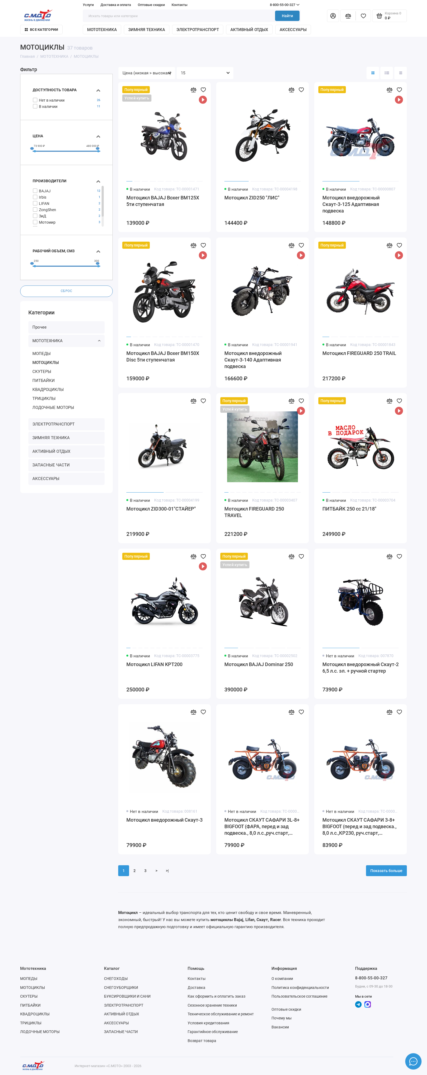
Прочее (39, 327)
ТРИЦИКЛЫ (44, 398)
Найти (287, 16)
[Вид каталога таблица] (400, 73)
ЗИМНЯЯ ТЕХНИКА (146, 29)
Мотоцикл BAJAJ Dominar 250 (258, 664)
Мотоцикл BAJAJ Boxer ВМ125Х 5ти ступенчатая (162, 201)
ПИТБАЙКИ (43, 380)
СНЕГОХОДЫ (116, 978)
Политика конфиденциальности (300, 987)
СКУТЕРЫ (41, 371)
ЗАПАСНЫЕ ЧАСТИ (51, 465)
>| (167, 870)
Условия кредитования (208, 1023)
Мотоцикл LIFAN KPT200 (154, 664)
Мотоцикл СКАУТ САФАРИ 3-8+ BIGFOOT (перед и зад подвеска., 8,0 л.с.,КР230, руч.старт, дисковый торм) (359, 826)
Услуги (88, 5)
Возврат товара (202, 1040)
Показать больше (386, 870)
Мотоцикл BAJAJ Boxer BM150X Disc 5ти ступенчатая (162, 356)
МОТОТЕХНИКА (102, 29)
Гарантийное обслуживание (213, 1032)
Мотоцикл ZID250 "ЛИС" (251, 198)
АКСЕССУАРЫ (293, 29)
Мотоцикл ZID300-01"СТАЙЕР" (161, 509)
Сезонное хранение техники (212, 1005)
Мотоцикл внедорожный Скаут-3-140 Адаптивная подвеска (253, 359)
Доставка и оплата (115, 5)
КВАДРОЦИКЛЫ (48, 389)
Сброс (66, 291)
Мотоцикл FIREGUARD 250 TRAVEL (254, 512)
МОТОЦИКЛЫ (45, 362)
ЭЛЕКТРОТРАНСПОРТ (197, 29)
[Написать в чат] (413, 1061)
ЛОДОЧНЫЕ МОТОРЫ (53, 407)
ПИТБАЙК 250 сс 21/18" (349, 509)
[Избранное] (363, 16)
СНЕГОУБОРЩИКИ (121, 987)
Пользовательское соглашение (299, 996)
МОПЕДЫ (41, 353)
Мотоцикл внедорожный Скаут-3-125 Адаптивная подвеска (351, 204)
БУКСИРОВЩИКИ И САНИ (127, 996)
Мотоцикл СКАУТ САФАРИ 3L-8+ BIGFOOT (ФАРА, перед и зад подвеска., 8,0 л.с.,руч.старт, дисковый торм (262, 826)
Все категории (41, 30)
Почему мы (282, 1018)
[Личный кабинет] (333, 16)
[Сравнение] (348, 16)
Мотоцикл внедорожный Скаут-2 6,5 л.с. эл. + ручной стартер (360, 667)
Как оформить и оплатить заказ (216, 996)
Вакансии (280, 1027)
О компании (282, 978)
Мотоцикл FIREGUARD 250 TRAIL (359, 353)
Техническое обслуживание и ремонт (221, 1014)
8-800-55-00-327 (274, 5)
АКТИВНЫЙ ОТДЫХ (249, 29)
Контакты (179, 5)
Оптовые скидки (151, 5)
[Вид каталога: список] (386, 73)
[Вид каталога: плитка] (373, 73)
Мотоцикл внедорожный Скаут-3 (164, 820)
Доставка (196, 987)
